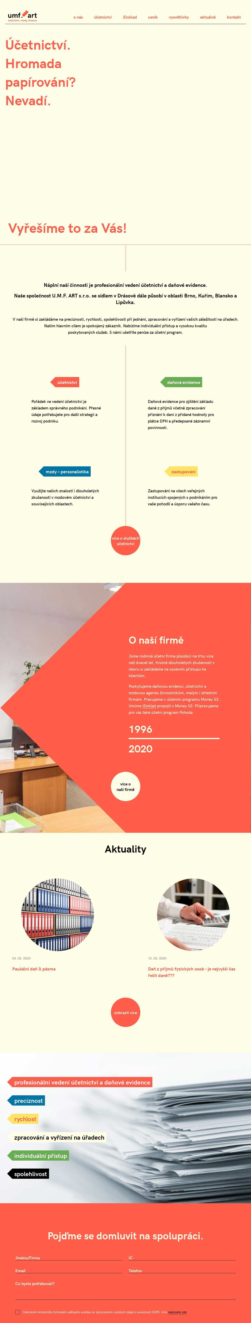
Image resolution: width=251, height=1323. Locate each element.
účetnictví (103, 17)
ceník (153, 17)
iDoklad (130, 17)
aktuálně (208, 17)
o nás (78, 17)
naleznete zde (177, 1312)
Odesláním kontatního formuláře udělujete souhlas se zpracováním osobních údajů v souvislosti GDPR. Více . (105, 1312)
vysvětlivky (179, 17)
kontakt (234, 17)
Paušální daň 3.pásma (34, 969)
